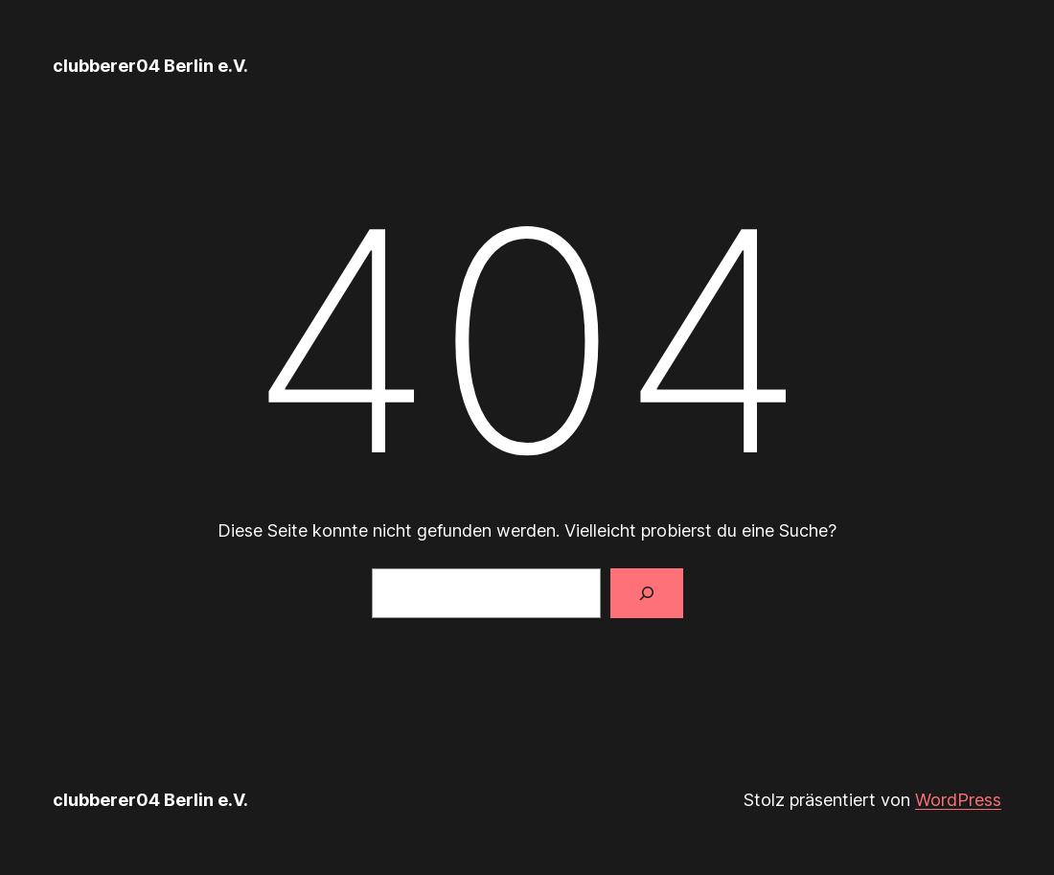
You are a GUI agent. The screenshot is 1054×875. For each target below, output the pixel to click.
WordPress (958, 800)
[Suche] (646, 593)
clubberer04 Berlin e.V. (150, 66)
